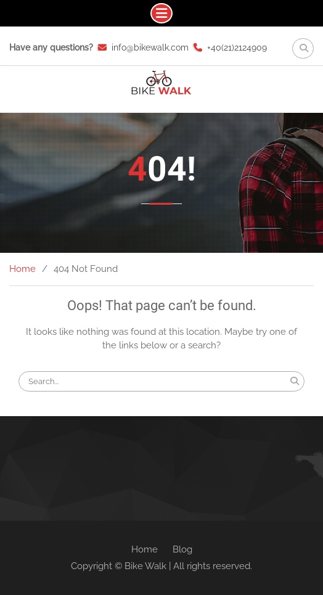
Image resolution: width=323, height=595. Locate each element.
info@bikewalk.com (150, 47)
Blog (182, 549)
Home (144, 549)
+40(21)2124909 (237, 47)
